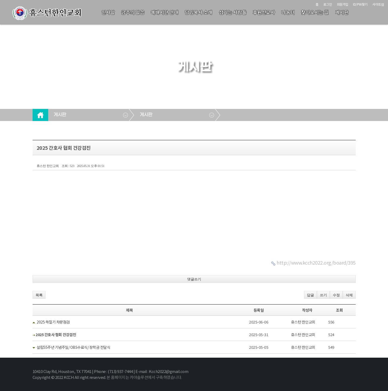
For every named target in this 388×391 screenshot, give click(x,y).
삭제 (349, 295)
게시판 (342, 12)
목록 (39, 295)
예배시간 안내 (165, 12)
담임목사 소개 (198, 12)
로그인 (327, 4)
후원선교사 (264, 12)
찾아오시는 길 (315, 12)
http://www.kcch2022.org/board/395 (316, 262)
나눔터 (288, 12)
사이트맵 (378, 4)
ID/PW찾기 (360, 4)
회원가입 (342, 4)
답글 (310, 295)
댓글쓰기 (194, 279)
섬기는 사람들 (233, 12)
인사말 (108, 12)
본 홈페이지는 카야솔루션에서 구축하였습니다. (144, 377)
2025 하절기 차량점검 (53, 322)
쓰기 (323, 295)
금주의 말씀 (132, 12)
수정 (336, 295)
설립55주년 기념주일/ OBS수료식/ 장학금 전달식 (73, 347)
